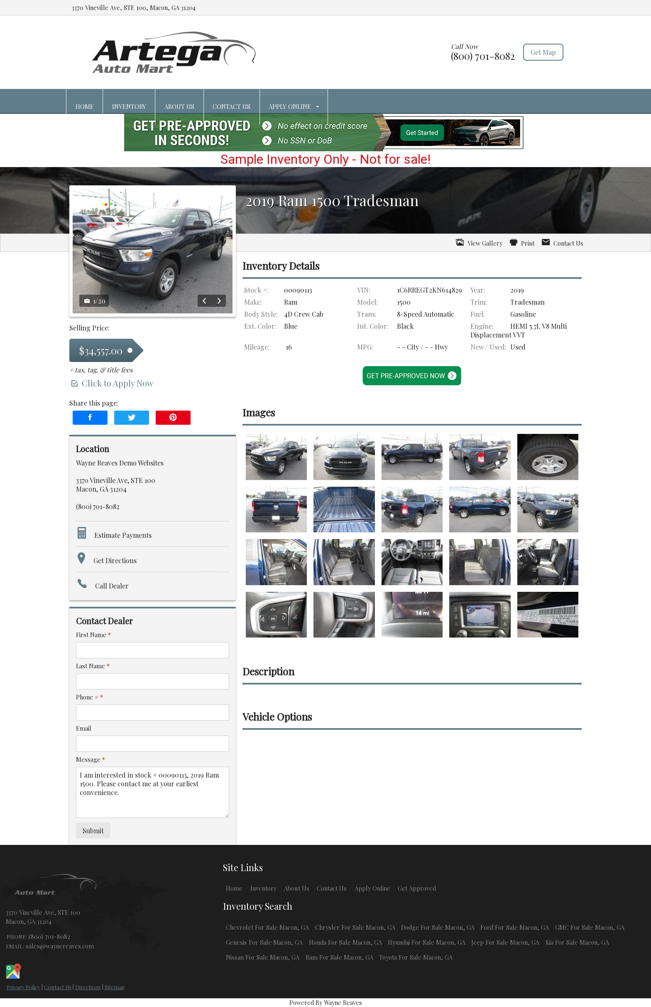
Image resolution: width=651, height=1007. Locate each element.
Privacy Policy (23, 986)
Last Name (93, 666)
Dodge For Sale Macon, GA (438, 927)
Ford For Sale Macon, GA (514, 927)
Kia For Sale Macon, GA (577, 942)
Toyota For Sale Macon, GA (416, 957)
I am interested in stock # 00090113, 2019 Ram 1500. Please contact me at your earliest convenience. (152, 792)
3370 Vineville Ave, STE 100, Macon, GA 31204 (134, 7)
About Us (296, 888)
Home (234, 888)
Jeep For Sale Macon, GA (505, 942)
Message (90, 759)
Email (83, 728)
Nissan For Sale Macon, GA (262, 957)
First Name (93, 634)
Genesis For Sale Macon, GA (264, 942)
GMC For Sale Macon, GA (589, 927)
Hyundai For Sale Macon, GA (426, 942)
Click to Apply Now (111, 383)
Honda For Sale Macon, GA (345, 942)
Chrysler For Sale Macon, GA (355, 927)
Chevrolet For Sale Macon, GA (267, 927)
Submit (93, 830)
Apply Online (372, 888)
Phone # (89, 697)
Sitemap (115, 986)
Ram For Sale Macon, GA (339, 957)
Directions (88, 986)
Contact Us (57, 986)
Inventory (263, 888)
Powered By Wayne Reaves (325, 1002)
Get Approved (417, 888)
